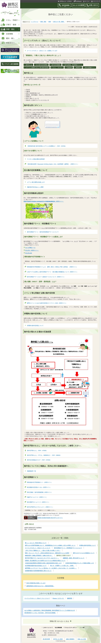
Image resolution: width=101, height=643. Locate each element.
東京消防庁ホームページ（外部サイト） (38, 502)
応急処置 (69, 67)
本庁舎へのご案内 (58, 639)
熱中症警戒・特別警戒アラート (73, 65)
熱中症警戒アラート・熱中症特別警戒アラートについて (43, 232)
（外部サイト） (44, 201)
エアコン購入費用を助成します (36, 182)
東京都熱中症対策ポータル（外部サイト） (39, 487)
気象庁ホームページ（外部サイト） (37, 497)
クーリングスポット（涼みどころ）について (37, 598)
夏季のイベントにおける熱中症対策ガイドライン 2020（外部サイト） (47, 303)
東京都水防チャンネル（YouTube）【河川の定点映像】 (40, 612)
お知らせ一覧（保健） (59, 21)
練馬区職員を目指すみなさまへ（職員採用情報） (40, 586)
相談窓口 (78, 67)
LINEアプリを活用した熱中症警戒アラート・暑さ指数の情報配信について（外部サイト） (52, 272)
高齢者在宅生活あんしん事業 (35, 187)
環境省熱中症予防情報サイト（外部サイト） (39, 482)
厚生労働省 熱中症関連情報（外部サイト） (39, 492)
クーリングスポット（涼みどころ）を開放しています (42, 50)
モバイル (87, 1)
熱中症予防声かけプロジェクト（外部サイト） (40, 507)
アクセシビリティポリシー (70, 627)
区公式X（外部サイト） (32, 250)
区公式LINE (28, 253)
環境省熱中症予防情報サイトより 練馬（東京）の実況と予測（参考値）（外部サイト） (52, 267)
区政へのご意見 (82, 639)
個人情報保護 (58, 627)
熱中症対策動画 (56, 65)
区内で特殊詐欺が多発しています (36, 583)
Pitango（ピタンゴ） (58, 598)
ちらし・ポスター (58, 67)
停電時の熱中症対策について (35, 325)
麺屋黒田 (69, 598)
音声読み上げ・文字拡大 (66, 1)
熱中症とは (29, 65)
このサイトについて (48, 627)
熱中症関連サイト (90, 67)
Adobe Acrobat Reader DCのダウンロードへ (43, 517)
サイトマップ (96, 1)
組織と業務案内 (70, 639)
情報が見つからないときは (59, 621)
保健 (49, 21)
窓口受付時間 (46, 639)
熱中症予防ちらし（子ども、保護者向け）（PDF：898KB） (44, 455)
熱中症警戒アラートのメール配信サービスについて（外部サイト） (46, 277)
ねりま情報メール (30, 247)
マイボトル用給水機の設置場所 (36, 159)
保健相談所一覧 (31, 471)
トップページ (34, 21)
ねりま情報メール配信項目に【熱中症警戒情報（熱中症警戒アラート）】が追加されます (49, 610)
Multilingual (78, 1)
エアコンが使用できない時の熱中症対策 (37, 67)
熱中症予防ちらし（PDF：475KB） (37, 450)
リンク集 (82, 627)
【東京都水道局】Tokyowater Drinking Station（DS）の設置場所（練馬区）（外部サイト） (53, 164)
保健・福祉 (43, 21)
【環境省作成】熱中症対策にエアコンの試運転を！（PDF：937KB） (46, 146)
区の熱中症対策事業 (42, 65)
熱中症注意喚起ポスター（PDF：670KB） (39, 460)
